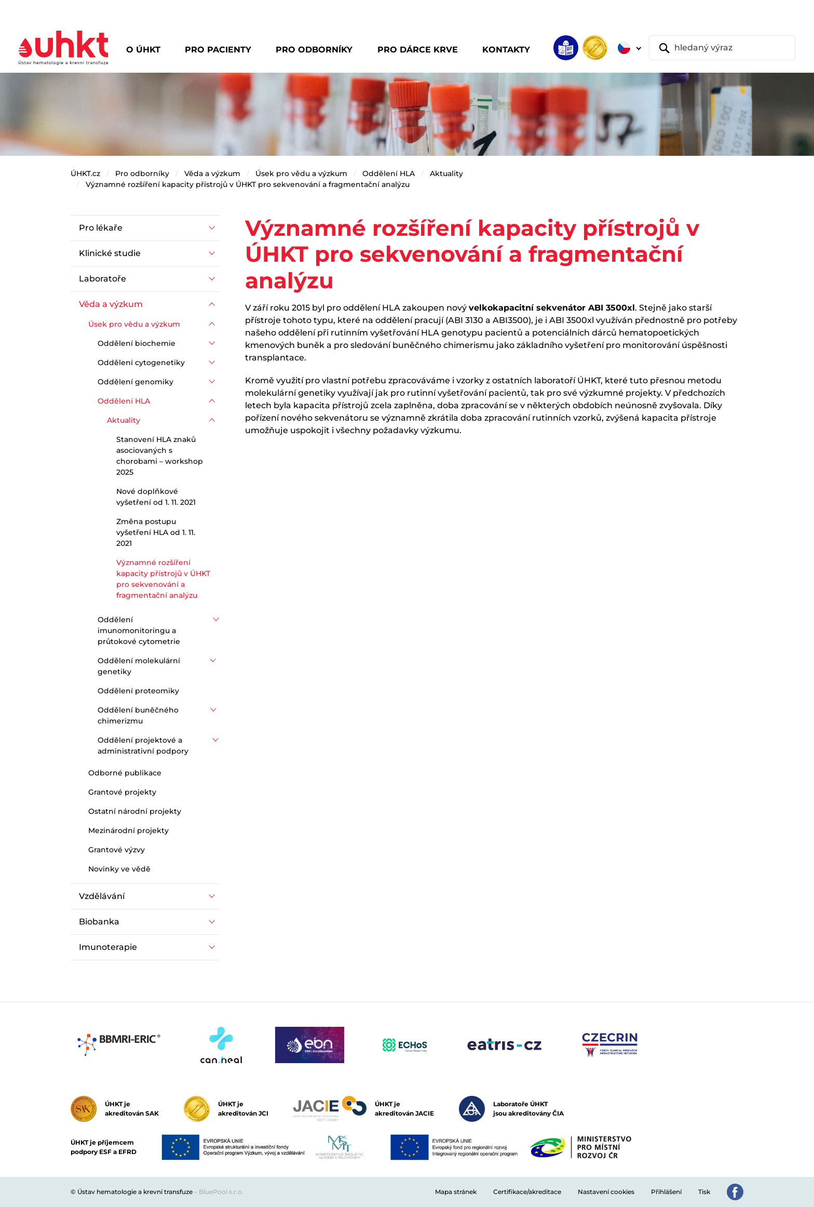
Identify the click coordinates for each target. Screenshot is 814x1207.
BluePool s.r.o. (221, 1192)
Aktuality (446, 173)
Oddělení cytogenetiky (141, 362)
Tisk (704, 1192)
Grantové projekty (122, 792)
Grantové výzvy (116, 849)
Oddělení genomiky (135, 381)
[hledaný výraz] (722, 47)
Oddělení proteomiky (138, 690)
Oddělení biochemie (136, 343)
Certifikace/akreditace (527, 1192)
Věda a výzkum (212, 173)
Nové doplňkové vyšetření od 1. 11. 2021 (156, 497)
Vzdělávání (102, 896)
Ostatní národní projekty (134, 811)
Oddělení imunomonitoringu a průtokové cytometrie (139, 630)
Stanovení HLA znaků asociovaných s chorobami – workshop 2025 (159, 456)
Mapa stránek (456, 1192)
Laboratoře (102, 279)
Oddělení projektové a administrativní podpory (143, 745)
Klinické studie (110, 253)
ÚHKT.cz (85, 173)
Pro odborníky (142, 173)
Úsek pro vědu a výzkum (301, 173)
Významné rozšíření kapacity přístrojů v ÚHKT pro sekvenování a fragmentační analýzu (248, 184)
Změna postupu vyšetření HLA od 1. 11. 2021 (155, 532)
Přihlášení (666, 1192)
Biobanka (99, 922)
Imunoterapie (108, 947)
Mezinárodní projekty (128, 830)
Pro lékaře (101, 228)
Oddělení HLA (388, 173)
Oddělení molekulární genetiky (139, 666)
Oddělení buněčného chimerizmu (138, 715)
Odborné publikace (124, 772)
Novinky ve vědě (119, 869)
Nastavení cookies (606, 1192)
